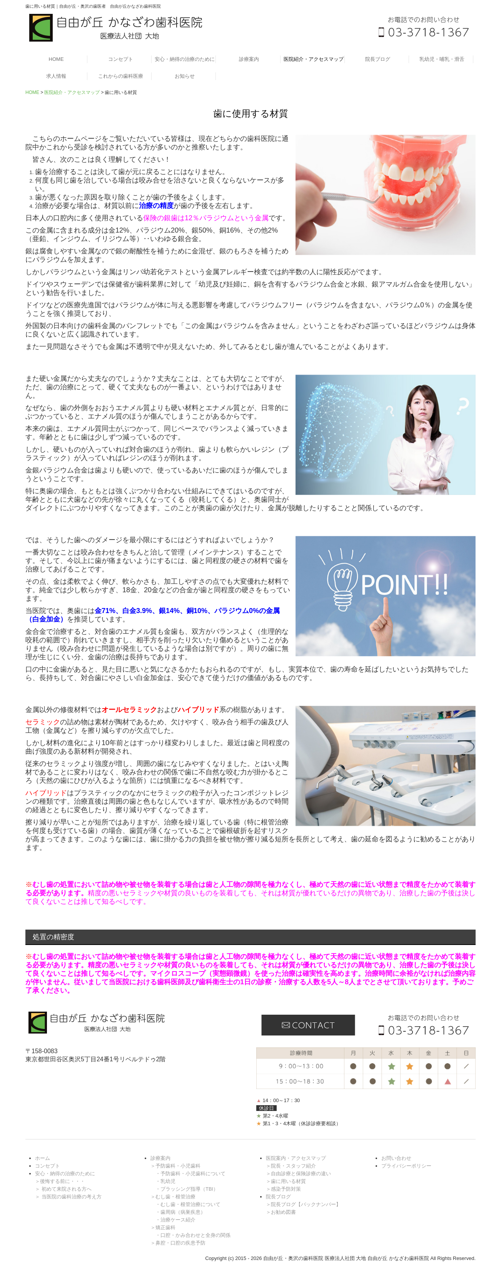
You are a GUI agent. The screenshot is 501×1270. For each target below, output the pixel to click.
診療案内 (249, 59)
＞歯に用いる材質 (286, 1181)
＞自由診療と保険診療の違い (298, 1173)
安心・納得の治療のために (185, 59)
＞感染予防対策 (283, 1189)
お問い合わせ (396, 1158)
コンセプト (120, 59)
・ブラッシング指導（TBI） (186, 1189)
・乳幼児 (165, 1181)
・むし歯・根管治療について (187, 1204)
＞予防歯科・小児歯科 (175, 1166)
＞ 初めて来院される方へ (63, 1189)
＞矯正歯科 (162, 1227)
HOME (56, 59)
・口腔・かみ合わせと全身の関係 (192, 1235)
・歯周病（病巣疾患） (180, 1212)
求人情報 (56, 76)
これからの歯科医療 (120, 76)
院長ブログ (377, 59)
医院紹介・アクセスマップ (314, 59)
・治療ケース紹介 (175, 1220)
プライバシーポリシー (406, 1166)
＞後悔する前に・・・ (60, 1181)
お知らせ (185, 76)
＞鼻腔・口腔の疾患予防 (177, 1243)
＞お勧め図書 (281, 1212)
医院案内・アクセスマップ (296, 1158)
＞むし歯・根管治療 (172, 1197)
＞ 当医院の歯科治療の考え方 (68, 1197)
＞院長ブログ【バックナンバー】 (303, 1204)
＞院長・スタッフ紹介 (291, 1166)
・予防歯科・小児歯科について (190, 1173)
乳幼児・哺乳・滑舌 (441, 59)
